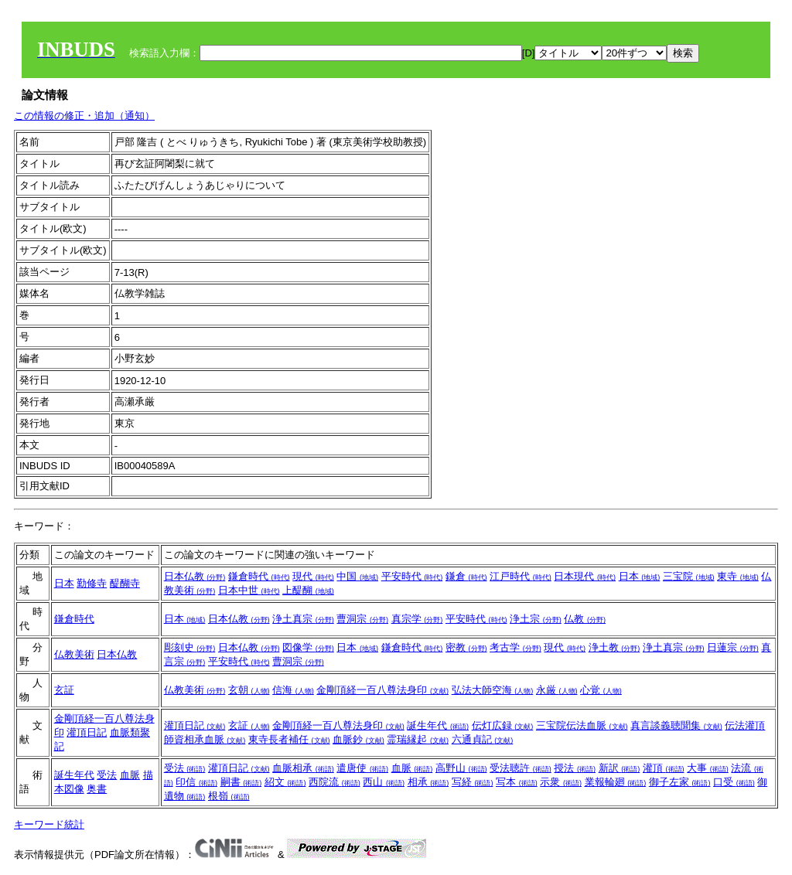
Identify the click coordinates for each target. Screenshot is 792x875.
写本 (517, 782)
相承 (428, 782)
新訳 (619, 768)
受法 (107, 775)
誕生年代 (438, 725)
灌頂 (663, 768)
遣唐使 (362, 768)
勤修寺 (92, 583)
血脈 (130, 775)
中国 (357, 576)
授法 (575, 768)
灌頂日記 (87, 732)
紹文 (285, 782)
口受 (734, 782)
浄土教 (614, 647)
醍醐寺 (125, 583)
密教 (466, 647)
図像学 (308, 647)
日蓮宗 (733, 647)
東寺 (738, 576)
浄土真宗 (303, 619)
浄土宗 (536, 619)
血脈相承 (303, 768)
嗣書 (241, 782)
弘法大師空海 (493, 690)
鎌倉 (466, 576)
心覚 (601, 690)
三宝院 (689, 576)
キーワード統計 (49, 824)
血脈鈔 (358, 739)
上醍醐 (308, 590)
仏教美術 (74, 654)
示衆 (561, 782)
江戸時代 (520, 576)
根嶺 (229, 796)
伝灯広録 (503, 725)
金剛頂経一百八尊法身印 (382, 690)
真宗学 (417, 619)
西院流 (334, 782)
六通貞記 (483, 739)
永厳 (557, 690)
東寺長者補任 (289, 739)
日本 (64, 583)
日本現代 (585, 576)
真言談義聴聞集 (676, 725)
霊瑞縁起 (418, 739)
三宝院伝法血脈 (582, 725)
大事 (708, 768)
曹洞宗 (362, 619)
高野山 (461, 768)
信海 (293, 690)
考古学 (515, 647)
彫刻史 (190, 647)
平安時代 (412, 576)
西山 (384, 782)
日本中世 (249, 590)
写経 (472, 782)
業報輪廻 (616, 782)
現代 (313, 576)
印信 (196, 782)
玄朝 (249, 690)
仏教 (585, 619)
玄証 (64, 690)
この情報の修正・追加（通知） (84, 115)
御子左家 (680, 782)
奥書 (97, 789)
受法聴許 (520, 768)
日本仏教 (195, 576)
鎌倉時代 (259, 576)
